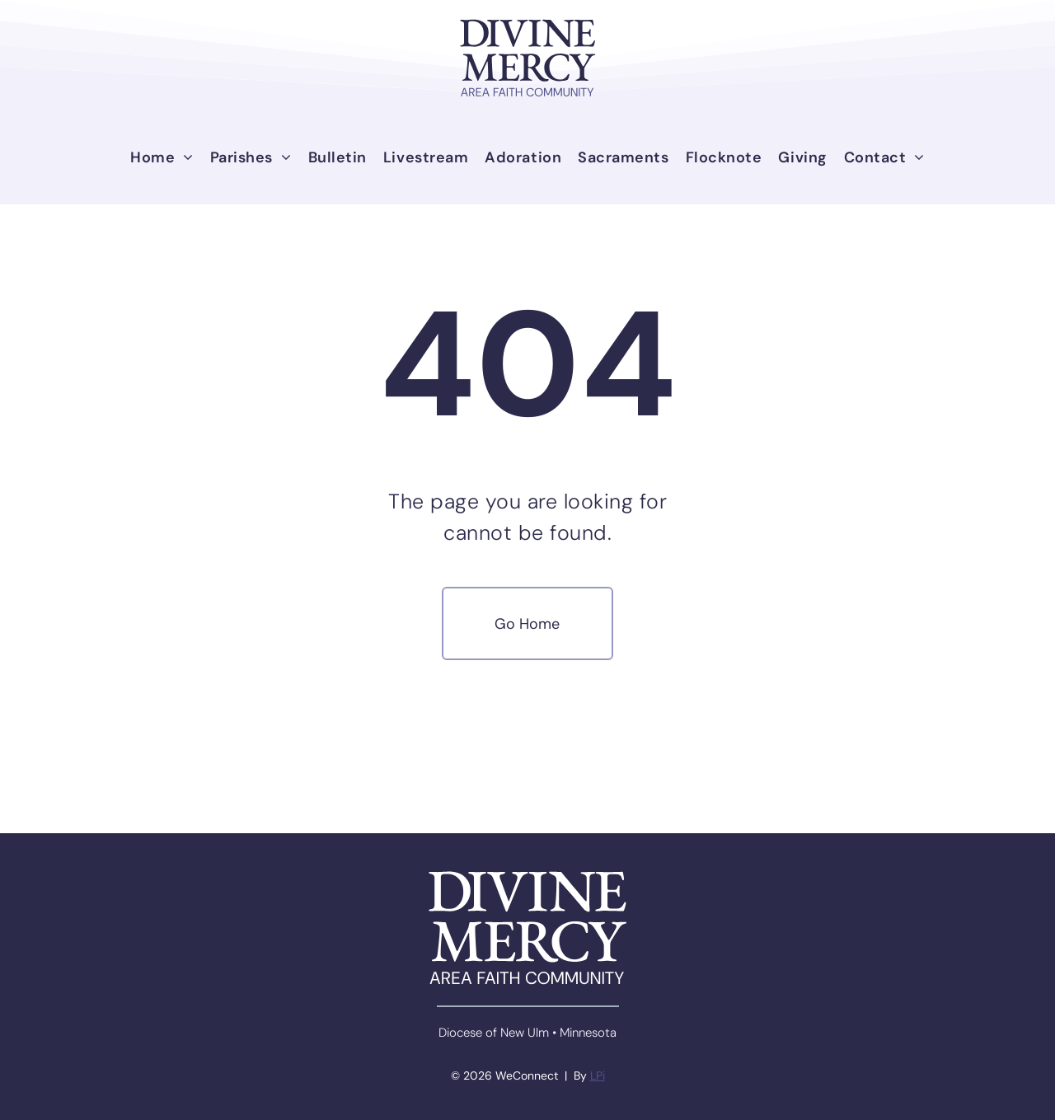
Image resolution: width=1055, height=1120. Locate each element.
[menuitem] (162, 157)
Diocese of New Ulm (493, 1032)
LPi (597, 1075)
